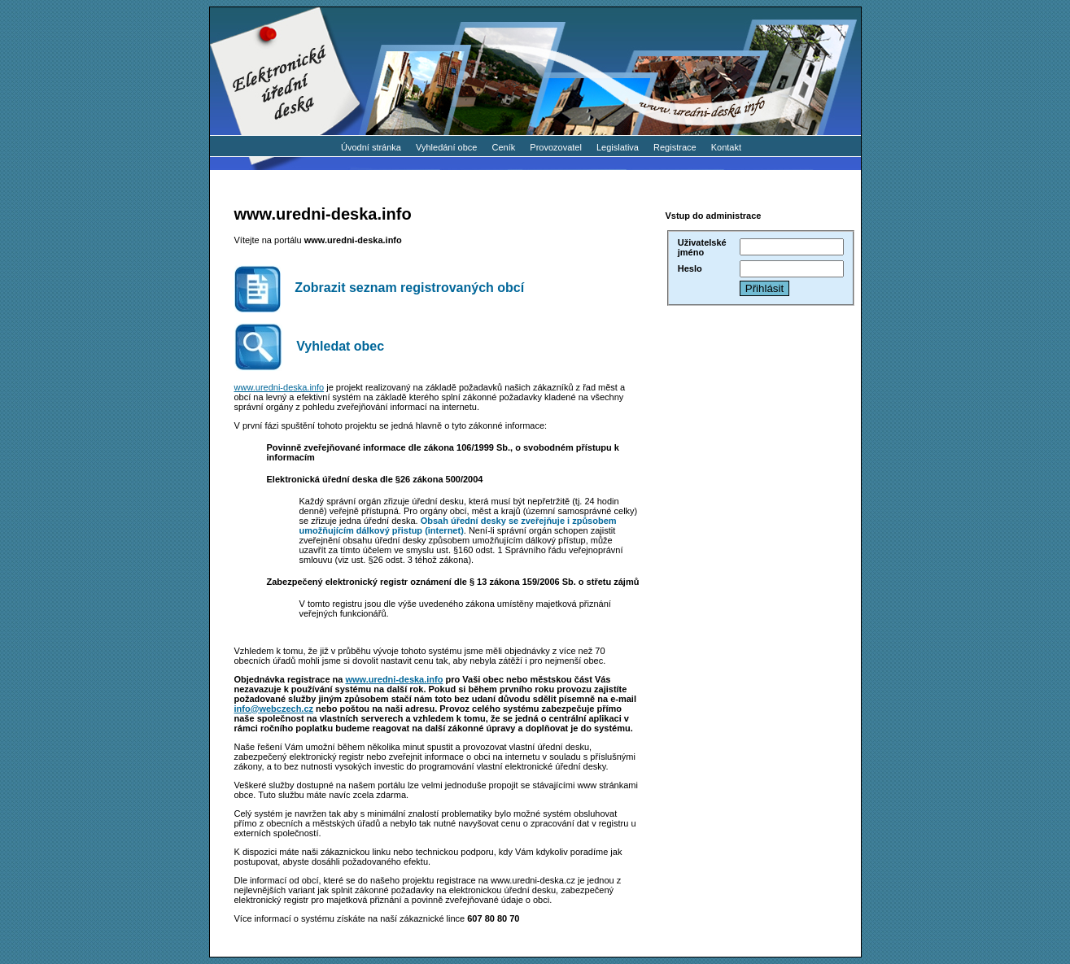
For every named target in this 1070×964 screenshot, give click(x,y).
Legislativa (617, 147)
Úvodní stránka (371, 147)
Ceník (504, 147)
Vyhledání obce (446, 147)
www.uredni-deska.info (279, 387)
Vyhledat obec (309, 347)
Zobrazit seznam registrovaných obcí (379, 288)
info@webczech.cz (274, 708)
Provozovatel (556, 147)
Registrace (675, 147)
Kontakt (726, 147)
